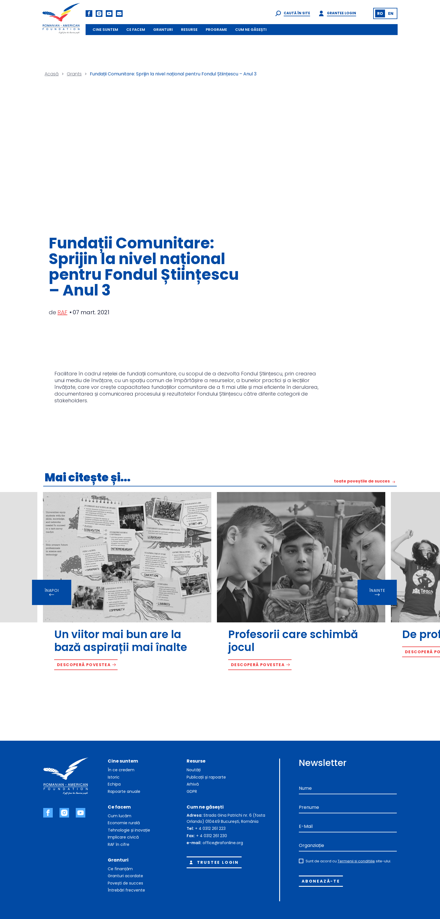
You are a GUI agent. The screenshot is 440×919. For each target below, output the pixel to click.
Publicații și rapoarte (206, 777)
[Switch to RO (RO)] (380, 13)
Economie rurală (124, 823)
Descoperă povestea (84, 665)
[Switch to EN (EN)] (390, 13)
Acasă (52, 74)
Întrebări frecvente (126, 890)
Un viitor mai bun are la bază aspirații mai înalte (120, 641)
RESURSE (189, 29)
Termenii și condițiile (356, 861)
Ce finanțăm (120, 869)
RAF (62, 312)
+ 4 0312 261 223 (210, 828)
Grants (74, 74)
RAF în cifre (118, 844)
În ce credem (121, 770)
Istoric (114, 777)
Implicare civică (123, 837)
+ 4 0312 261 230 (211, 836)
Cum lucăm (119, 816)
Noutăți (194, 770)
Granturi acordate (125, 876)
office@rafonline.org (223, 843)
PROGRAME (216, 29)
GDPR (192, 791)
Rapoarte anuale (124, 791)
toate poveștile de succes (362, 481)
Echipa (114, 784)
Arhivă (193, 784)
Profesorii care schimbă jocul (293, 641)
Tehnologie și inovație (129, 830)
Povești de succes (125, 883)
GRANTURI (163, 29)
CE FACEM (135, 29)
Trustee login (213, 862)
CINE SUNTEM (105, 29)
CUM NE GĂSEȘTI (251, 29)
